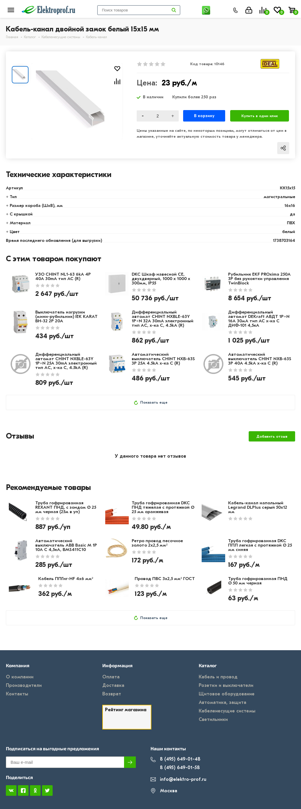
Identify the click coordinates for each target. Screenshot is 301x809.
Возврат (111, 694)
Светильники (213, 719)
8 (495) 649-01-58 (175, 768)
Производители (24, 685)
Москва (163, 791)
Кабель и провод (218, 677)
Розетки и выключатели (226, 685)
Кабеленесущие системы (227, 711)
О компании (20, 677)
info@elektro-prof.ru (178, 779)
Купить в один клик (259, 116)
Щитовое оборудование (227, 694)
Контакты (17, 694)
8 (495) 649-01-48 (175, 759)
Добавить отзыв (271, 436)
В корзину (204, 115)
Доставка (113, 685)
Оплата (111, 677)
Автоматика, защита (222, 702)
